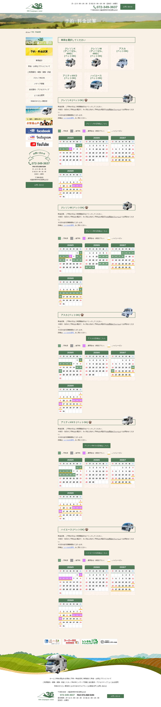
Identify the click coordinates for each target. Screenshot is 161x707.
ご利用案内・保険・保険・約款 (39, 72)
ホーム (52, 678)
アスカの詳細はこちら (97, 338)
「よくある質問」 (69, 118)
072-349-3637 (107, 7)
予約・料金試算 (76, 678)
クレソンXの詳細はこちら (96, 124)
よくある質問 (39, 95)
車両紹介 (39, 60)
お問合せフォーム (113, 109)
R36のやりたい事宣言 (39, 101)
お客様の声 (92, 686)
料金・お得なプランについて (39, 66)
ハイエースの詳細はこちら (96, 553)
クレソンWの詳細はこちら (96, 231)
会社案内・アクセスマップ (39, 89)
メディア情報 (39, 84)
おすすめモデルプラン (79, 686)
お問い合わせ (127, 7)
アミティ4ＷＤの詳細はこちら (96, 446)
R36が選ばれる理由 (63, 678)
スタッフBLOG (39, 78)
